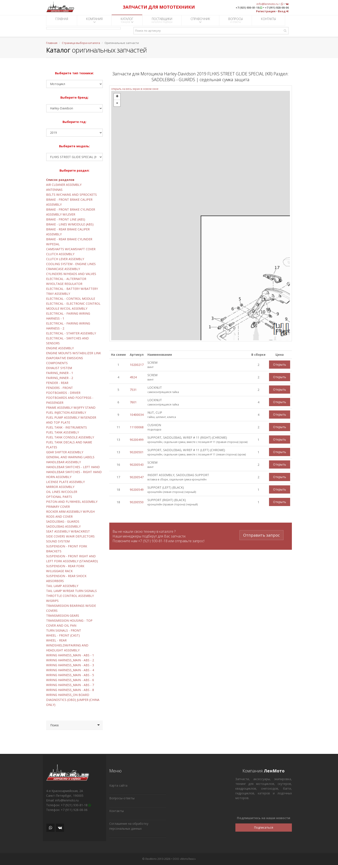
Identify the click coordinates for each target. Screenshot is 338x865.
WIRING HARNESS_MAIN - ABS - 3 (70, 665)
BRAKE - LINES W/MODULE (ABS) (70, 224)
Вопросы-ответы (122, 798)
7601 (133, 402)
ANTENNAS (54, 190)
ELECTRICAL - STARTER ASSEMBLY (71, 333)
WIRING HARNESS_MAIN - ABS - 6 (70, 680)
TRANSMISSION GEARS (62, 615)
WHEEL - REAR (56, 640)
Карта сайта (118, 785)
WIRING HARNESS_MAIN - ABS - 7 (70, 685)
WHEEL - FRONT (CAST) (63, 635)
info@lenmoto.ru (268, 4)
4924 (133, 377)
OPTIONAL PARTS (59, 497)
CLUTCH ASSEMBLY (60, 254)
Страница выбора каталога (81, 43)
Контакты (116, 811)
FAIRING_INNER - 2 (59, 378)
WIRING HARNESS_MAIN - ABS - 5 (70, 675)
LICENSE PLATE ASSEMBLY (65, 482)
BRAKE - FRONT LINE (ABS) (65, 219)
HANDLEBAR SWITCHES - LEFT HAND (73, 467)
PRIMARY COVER (58, 507)
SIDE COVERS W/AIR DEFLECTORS (70, 536)
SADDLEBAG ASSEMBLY (63, 526)
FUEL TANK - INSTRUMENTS (66, 427)
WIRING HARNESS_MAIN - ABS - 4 (70, 670)
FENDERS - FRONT (59, 388)
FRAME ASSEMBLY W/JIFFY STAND (70, 407)
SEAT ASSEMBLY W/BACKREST (68, 531)
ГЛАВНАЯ (61, 20)
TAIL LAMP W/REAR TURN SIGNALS (71, 591)
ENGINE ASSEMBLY (60, 348)
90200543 (137, 465)
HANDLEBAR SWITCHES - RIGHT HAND (74, 472)
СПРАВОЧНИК (200, 20)
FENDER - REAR (57, 383)
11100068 (137, 427)
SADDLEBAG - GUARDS (62, 521)
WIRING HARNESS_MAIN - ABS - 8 (70, 690)
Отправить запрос (261, 534)
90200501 (137, 452)
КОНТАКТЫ (268, 20)
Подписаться (263, 827)
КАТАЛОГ (127, 20)
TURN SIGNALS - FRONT (63, 630)
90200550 (137, 502)
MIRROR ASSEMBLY (60, 487)
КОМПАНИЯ (94, 20)
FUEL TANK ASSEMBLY (62, 432)
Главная (51, 43)
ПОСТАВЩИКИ (162, 20)
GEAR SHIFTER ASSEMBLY (64, 452)
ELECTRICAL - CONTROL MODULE (70, 299)
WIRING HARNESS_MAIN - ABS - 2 (70, 660)
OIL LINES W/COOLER (61, 492)
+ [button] (117, 96)
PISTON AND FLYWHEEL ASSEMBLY (71, 502)
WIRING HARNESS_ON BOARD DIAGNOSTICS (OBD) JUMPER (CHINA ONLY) (72, 700)
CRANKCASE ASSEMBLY (63, 269)
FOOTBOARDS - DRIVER (63, 393)
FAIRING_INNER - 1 (59, 373)
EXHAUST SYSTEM (59, 368)
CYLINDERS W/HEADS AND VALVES (71, 274)
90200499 (137, 440)
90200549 (137, 490)
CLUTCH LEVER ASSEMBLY (65, 259)
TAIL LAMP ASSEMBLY (62, 586)
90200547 (137, 477)
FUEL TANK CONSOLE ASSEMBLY (70, 437)
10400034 (137, 415)
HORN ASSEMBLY (58, 477)
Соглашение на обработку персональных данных (128, 826)
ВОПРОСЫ (235, 20)
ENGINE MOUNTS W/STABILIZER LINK (73, 353)
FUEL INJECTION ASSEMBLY (66, 412)
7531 (133, 390)
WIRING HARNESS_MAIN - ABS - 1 (70, 655)
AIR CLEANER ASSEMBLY (63, 185)
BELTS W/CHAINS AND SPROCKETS (71, 195)
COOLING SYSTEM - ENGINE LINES (71, 264)
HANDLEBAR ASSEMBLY (63, 462)
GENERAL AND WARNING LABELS (70, 457)
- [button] (117, 103)
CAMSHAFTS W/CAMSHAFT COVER (70, 249)
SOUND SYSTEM (58, 541)
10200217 (137, 365)
